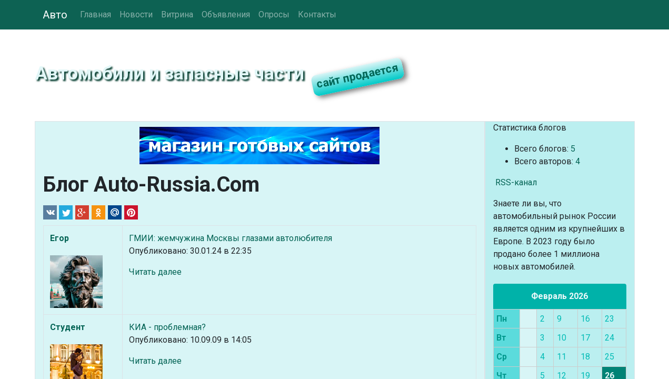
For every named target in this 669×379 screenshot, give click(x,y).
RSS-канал (515, 182)
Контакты (317, 14)
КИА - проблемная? (167, 327)
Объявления (226, 14)
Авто (55, 14)
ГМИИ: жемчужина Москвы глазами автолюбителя (230, 238)
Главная (95, 14)
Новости (136, 14)
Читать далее (155, 272)
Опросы (273, 14)
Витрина (177, 14)
